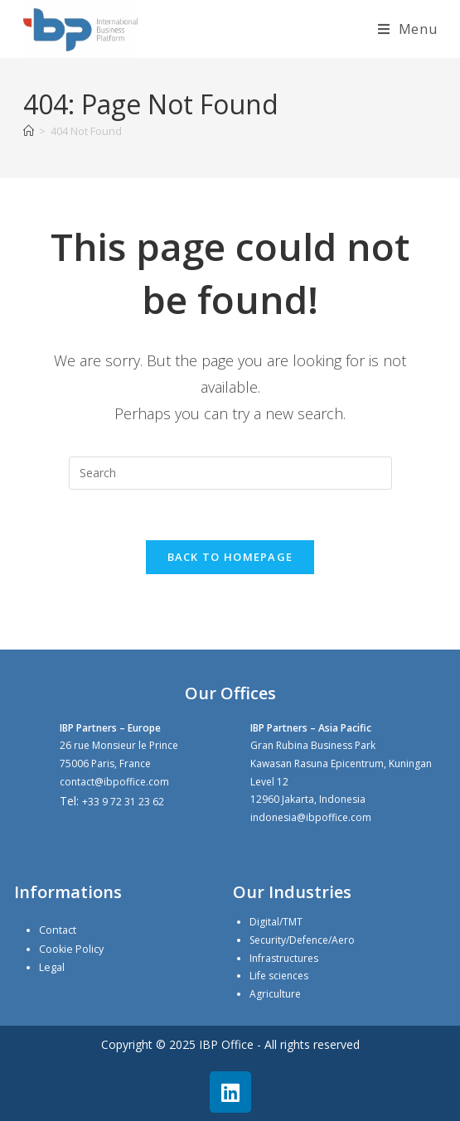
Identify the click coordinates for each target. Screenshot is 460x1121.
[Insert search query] (230, 473)
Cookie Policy (71, 949)
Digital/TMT (276, 922)
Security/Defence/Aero (302, 940)
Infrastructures (283, 958)
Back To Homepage (230, 556)
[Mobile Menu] (408, 29)
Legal (52, 967)
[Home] (28, 130)
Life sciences (278, 976)
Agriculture (275, 994)
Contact (57, 930)
